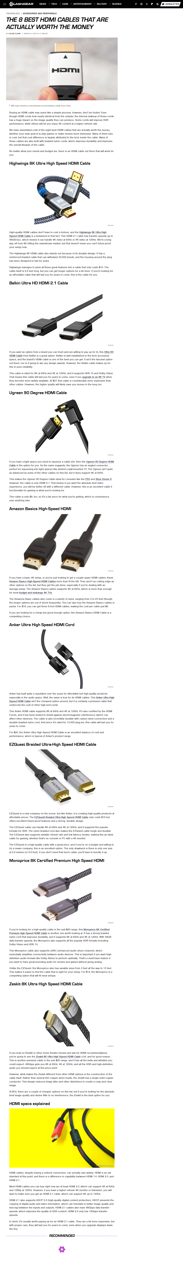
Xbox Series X (104, 479)
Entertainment (82, 4)
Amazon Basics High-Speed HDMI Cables (32, 581)
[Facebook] (136, 4)
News (42, 4)
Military (102, 4)
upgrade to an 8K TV (93, 377)
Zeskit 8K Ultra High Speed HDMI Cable (58, 1056)
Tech (54, 4)
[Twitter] (147, 4)
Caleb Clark (15, 34)
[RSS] (158, 4)
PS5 (87, 479)
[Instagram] (141, 4)
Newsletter (170, 4)
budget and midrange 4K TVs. (35, 592)
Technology (13, 14)
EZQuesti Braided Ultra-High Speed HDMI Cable (61, 817)
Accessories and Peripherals (40, 14)
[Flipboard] (152, 4)
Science (117, 4)
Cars (65, 4)
